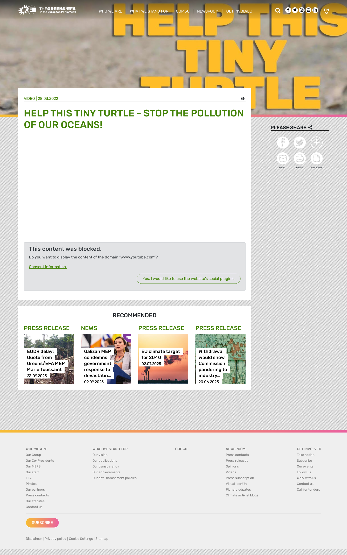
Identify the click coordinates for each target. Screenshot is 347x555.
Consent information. (48, 266)
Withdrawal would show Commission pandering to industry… (213, 364)
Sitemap (101, 539)
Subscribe (42, 522)
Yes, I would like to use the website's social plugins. (188, 278)
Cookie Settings (81, 539)
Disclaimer (34, 539)
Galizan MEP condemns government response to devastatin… (97, 364)
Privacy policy (55, 539)
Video (29, 98)
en (243, 98)
